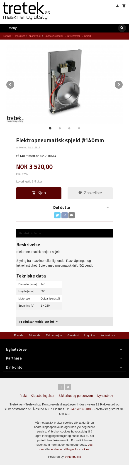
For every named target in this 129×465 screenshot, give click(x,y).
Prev (14, 83)
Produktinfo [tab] (28, 233)
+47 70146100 (80, 409)
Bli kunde (34, 335)
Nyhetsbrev (105, 396)
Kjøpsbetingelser (42, 396)
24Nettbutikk (73, 456)
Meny (10, 28)
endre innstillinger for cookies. (70, 449)
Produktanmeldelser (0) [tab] (36, 321)
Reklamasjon (54, 335)
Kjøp (39, 193)
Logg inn (89, 335)
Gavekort (73, 335)
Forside (7, 36)
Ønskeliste (90, 193)
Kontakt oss (107, 335)
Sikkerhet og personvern (75, 396)
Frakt (23, 396)
